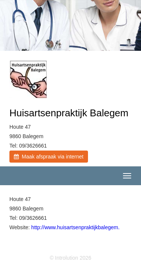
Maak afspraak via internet (48, 157)
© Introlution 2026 (70, 258)
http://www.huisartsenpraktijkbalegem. (75, 227)
